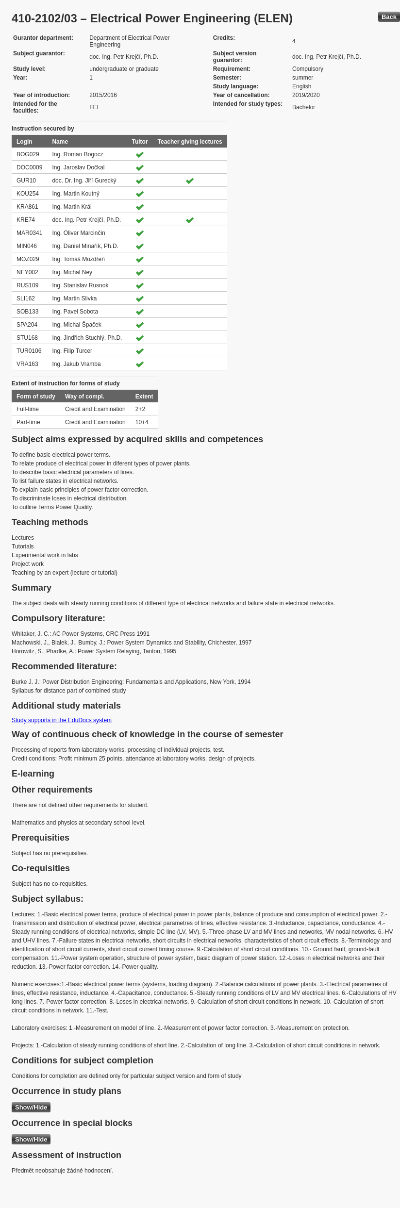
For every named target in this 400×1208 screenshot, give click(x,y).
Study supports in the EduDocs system (62, 720)
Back (389, 16)
